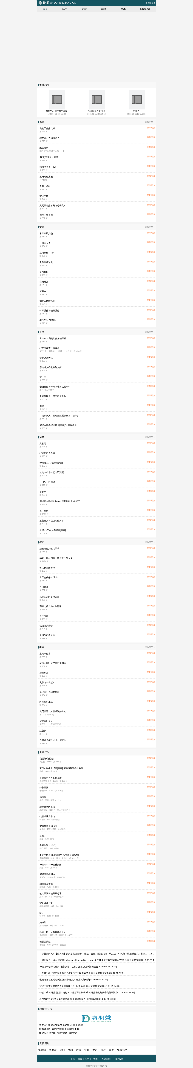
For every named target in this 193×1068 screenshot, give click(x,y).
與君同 (43, 443)
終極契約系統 (46, 701)
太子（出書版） (47, 682)
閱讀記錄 (145, 9)
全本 (123, 9)
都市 (94, 1050)
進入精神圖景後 (47, 568)
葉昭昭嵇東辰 (46, 176)
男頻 (62, 1050)
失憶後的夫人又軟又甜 (51, 778)
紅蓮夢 (43, 730)
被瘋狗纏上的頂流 (48, 826)
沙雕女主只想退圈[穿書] (51, 463)
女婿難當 (44, 281)
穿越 (86, 1050)
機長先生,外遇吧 (48, 320)
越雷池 (43, 797)
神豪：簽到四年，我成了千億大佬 (56, 558)
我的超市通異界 (47, 453)
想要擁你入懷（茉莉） (51, 548)
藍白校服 (44, 272)
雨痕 (42, 406)
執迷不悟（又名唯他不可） (53, 932)
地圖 (95, 1058)
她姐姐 (43, 922)
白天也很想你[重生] (49, 577)
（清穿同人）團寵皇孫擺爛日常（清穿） (59, 415)
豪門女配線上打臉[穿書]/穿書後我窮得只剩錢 (61, 768)
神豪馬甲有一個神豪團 (51, 864)
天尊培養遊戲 (46, 262)
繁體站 (42, 1050)
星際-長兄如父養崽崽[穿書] (53, 530)
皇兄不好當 (45, 653)
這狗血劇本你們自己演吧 (52, 472)
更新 (84, 9)
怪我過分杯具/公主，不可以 (53, 740)
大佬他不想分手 (47, 635)
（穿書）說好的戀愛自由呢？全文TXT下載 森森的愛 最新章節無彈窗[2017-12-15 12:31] (82, 973)
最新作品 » (150, 122)
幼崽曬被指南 (46, 884)
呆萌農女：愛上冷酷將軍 (52, 520)
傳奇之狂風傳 (46, 215)
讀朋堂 (73, 1033)
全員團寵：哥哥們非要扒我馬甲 (55, 386)
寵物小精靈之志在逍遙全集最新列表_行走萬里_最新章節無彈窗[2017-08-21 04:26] (80, 986)
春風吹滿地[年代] (48, 845)
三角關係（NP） (48, 252)
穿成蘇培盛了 (46, 721)
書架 (148, 3)
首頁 (45, 9)
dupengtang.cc (57, 2)
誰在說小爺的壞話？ (49, 138)
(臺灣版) (119, 1058)
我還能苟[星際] (47, 758)
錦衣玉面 (44, 787)
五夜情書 (44, 616)
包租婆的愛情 (46, 625)
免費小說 (122, 1050)
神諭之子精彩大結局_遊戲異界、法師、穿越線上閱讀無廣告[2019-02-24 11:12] (78, 966)
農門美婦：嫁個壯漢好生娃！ (54, 711)
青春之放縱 (45, 186)
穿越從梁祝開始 (47, 874)
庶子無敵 (44, 511)
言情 (78, 1050)
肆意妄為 (44, 673)
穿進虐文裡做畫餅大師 (51, 367)
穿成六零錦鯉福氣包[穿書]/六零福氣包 (58, 425)
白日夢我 (44, 587)
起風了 (43, 835)
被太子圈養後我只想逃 (51, 893)
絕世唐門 (44, 147)
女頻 (70, 1050)
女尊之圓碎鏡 (46, 357)
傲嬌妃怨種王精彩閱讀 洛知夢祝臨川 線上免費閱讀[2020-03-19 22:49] (74, 979)
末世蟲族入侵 (46, 233)
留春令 (43, 291)
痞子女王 (44, 377)
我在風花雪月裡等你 (49, 348)
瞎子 (42, 912)
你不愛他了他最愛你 (49, 310)
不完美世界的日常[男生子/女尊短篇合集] (59, 855)
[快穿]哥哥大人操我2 (50, 157)
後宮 (103, 1050)
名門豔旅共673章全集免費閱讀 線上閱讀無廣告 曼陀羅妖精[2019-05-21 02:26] (78, 999)
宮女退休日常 (46, 903)
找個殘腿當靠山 (47, 816)
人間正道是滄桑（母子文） (53, 205)
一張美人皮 (45, 243)
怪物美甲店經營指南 (49, 692)
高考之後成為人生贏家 (51, 606)
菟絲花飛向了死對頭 (49, 596)
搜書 (153, 3)
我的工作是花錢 (47, 128)
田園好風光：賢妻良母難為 (53, 396)
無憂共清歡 (45, 941)
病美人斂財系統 (47, 301)
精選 (103, 9)
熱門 (64, 9)
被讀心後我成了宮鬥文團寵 (53, 663)
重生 (111, 1050)
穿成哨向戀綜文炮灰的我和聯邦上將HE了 (60, 501)
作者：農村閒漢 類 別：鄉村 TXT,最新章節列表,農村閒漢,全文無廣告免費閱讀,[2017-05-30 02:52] (87, 992)
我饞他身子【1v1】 (49, 167)
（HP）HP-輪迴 (47, 482)
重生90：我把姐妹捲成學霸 (53, 338)
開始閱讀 (151, 128)
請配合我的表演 (47, 807)
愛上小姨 (44, 196)
